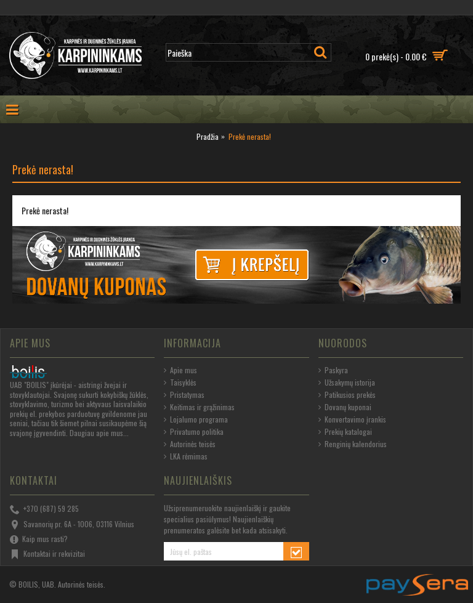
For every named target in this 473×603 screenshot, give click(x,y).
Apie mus (180, 370)
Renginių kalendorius (352, 444)
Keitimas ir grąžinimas (199, 407)
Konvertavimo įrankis (352, 419)
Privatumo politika (194, 432)
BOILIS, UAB (36, 584)
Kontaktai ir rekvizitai (47, 554)
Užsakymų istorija (346, 382)
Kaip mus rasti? (39, 539)
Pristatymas (184, 395)
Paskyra (333, 370)
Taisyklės (180, 382)
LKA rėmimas (186, 456)
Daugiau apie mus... (99, 432)
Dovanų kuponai (344, 407)
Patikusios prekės (347, 395)
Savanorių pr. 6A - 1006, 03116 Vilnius (72, 525)
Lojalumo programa (196, 419)
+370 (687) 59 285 (44, 509)
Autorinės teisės (190, 444)
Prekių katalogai (345, 432)
